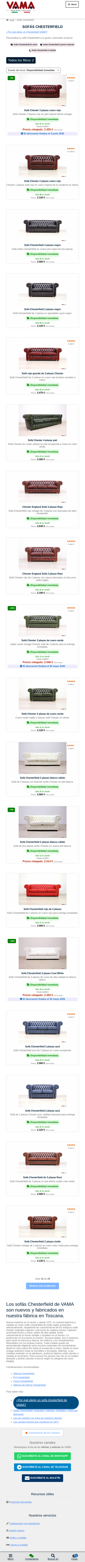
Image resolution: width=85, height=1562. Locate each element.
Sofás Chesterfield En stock (24, 45)
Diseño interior (16, 1530)
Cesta (74, 1557)
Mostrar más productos (42, 1286)
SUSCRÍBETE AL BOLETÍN (42, 1478)
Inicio (12, 20)
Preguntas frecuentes (20, 1502)
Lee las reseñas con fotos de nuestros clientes (37, 1418)
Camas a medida (19, 1545)
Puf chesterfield (21, 1377)
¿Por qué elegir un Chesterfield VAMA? (26, 32)
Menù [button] (10, 1559)
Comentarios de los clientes (42, 1433)
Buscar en (53, 1559)
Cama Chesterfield (23, 1381)
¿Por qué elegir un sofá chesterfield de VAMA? (41, 1402)
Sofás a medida (18, 1538)
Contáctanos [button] (31, 1559)
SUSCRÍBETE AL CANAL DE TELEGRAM (42, 1467)
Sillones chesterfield (23, 1373)
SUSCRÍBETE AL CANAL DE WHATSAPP (42, 1456)
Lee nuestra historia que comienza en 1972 (36, 1422)
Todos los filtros (21, 60)
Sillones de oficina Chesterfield (29, 1385)
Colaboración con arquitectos (24, 1523)
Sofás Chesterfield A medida (42, 50)
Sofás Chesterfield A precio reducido (57, 45)
